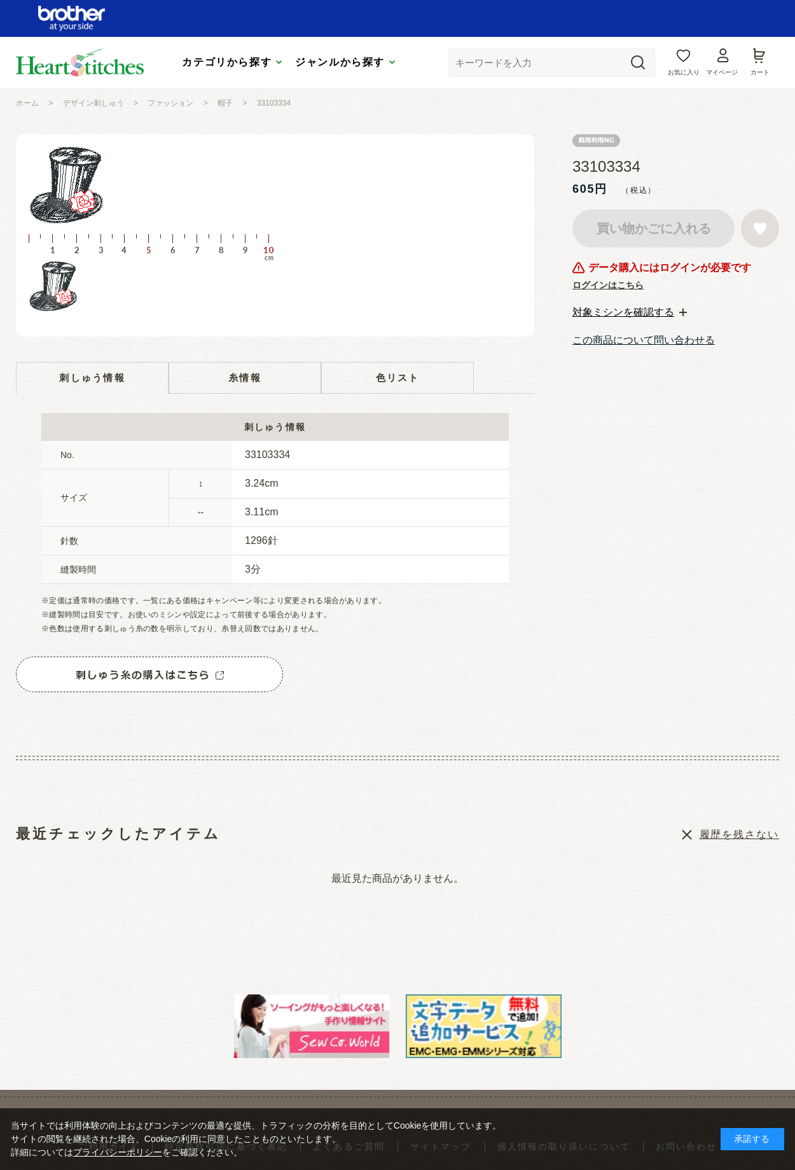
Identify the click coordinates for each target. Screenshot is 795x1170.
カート (760, 72)
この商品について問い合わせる (643, 340)
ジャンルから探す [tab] (340, 62)
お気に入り (684, 72)
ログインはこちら (608, 285)
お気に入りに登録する (760, 228)
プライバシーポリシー (117, 1152)
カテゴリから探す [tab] (227, 62)
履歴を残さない (739, 834)
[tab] (629, 312)
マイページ (722, 72)
